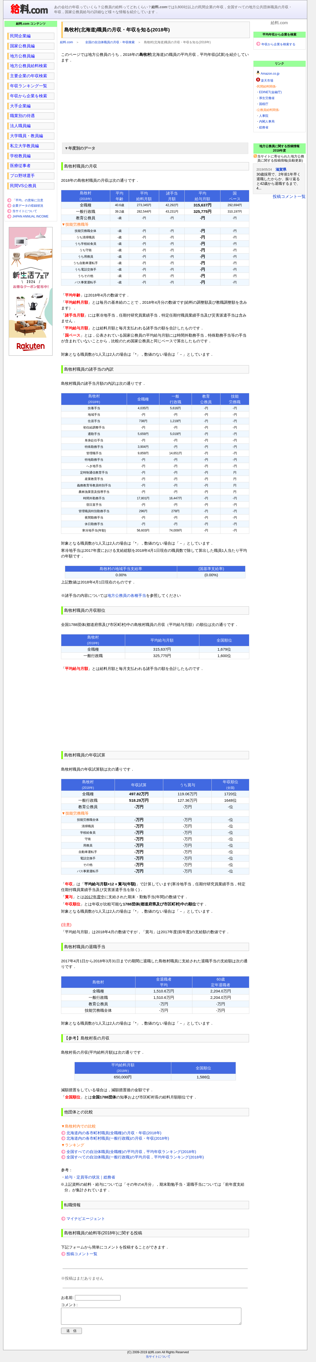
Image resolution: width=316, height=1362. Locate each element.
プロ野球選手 (22, 175)
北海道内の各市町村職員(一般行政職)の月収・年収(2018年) (117, 1138)
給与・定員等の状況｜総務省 (90, 1177)
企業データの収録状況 (27, 205)
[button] (155, 148)
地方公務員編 (22, 56)
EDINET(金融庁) (270, 92)
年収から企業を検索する (278, 44)
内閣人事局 (267, 121)
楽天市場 (267, 80)
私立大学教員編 (24, 146)
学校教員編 (20, 156)
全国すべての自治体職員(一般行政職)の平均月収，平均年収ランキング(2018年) (135, 1157)
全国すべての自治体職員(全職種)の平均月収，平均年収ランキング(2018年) (131, 1151)
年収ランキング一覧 (28, 86)
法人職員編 (20, 126)
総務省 (263, 127)
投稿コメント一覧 (81, 1254)
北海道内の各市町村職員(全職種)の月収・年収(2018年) (113, 1133)
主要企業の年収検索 (28, 76)
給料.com (66, 42)
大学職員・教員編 (26, 136)
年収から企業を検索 (28, 96)
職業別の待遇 (22, 116)
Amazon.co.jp (270, 73)
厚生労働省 (267, 98)
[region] (155, 102)
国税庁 (263, 104)
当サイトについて (24, 211)
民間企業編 (20, 36)
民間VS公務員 (23, 186)
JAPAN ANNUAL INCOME (30, 216)
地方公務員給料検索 (28, 66)
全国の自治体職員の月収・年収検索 (110, 42)
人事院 (263, 116)
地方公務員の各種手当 (126, 595)
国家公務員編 (22, 46)
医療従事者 (20, 165)
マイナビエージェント (85, 1218)
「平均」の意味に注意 (27, 200)
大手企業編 (20, 106)
